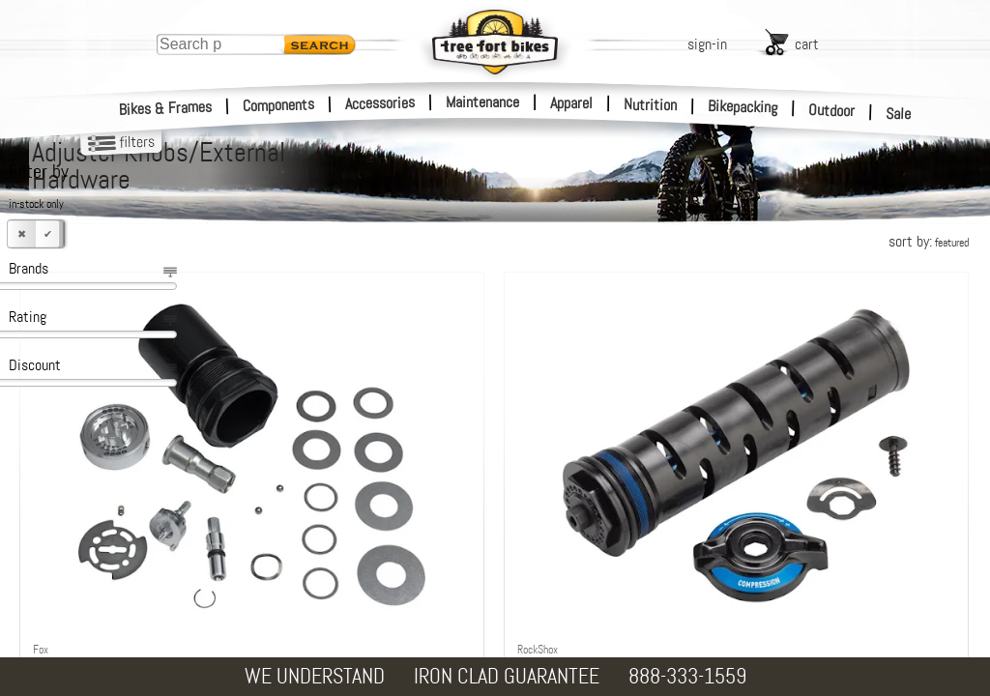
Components (279, 105)
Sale (899, 114)
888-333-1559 (687, 676)
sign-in (707, 44)
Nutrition (650, 104)
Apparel (571, 103)
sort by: (928, 241)
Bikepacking (743, 107)
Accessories (380, 103)
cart (807, 44)
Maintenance (482, 102)
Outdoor (832, 110)
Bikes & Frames (166, 108)
